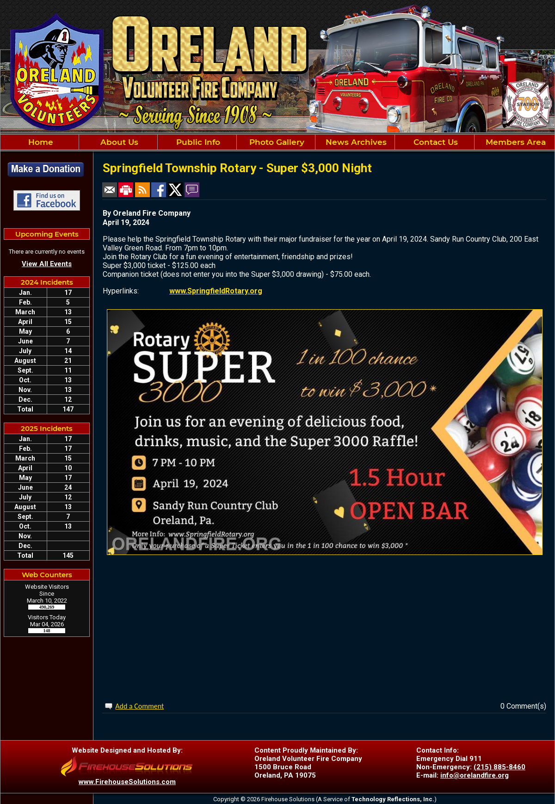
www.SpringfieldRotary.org (215, 291)
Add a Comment (139, 706)
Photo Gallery (275, 142)
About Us (118, 142)
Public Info (197, 142)
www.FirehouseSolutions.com (127, 782)
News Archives (355, 142)
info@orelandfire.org (474, 775)
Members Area (514, 142)
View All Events (47, 264)
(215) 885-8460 (499, 767)
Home (39, 142)
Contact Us (434, 142)
